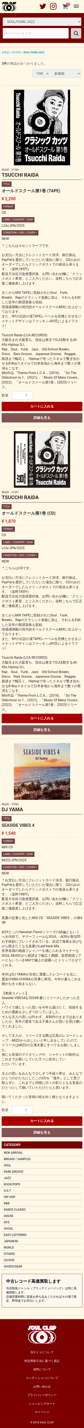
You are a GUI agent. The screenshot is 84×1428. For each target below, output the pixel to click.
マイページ (42, 1412)
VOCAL (8, 1228)
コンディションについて (42, 1378)
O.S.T (7, 1190)
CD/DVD (9, 1260)
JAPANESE (11, 1241)
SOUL (7, 1165)
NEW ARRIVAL (13, 1152)
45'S (6, 1222)
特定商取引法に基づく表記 (42, 1361)
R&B (6, 1203)
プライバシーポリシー (42, 1395)
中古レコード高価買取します (42, 1291)
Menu (76, 4)
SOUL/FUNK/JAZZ (34, 52)
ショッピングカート (42, 1403)
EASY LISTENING (15, 1235)
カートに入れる (42, 406)
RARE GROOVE (13, 1171)
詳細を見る (42, 418)
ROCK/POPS (12, 1184)
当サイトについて (42, 1352)
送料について (42, 1369)
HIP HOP (9, 1197)
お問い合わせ (42, 1386)
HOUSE (8, 1216)
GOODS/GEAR (13, 1266)
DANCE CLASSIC (15, 1209)
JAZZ (7, 1178)
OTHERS (9, 1254)
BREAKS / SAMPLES (17, 1159)
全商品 (5, 52)
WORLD (9, 1247)
